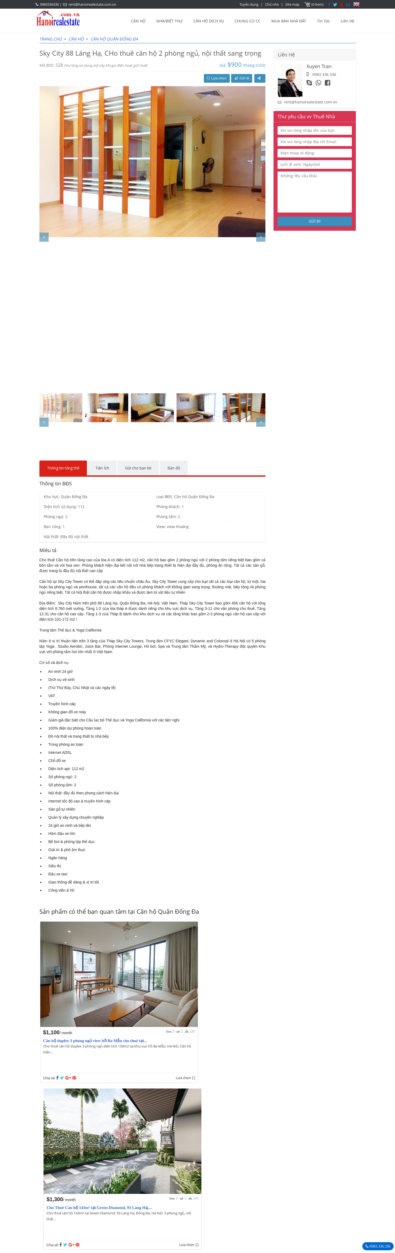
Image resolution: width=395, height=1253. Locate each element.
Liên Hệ (347, 20)
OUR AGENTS (168, 1188)
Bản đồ (173, 468)
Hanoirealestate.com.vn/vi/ (280, 1216)
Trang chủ (50, 39)
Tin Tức (323, 20)
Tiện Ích (102, 468)
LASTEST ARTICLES (84, 1188)
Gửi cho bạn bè (138, 468)
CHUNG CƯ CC (248, 20)
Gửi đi (241, 78)
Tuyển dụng (249, 4)
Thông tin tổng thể (63, 468)
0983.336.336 (379, 1246)
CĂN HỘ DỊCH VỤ (208, 20)
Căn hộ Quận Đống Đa (114, 39)
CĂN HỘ (138, 20)
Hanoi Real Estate (272, 1187)
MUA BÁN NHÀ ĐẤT (288, 20)
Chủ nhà (272, 4)
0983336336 (49, 4)
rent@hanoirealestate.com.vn (92, 4)
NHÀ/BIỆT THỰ (169, 20)
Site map (293, 4)
